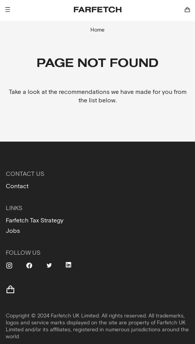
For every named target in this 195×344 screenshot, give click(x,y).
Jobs (13, 230)
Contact (17, 186)
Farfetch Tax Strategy (34, 220)
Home (97, 30)
